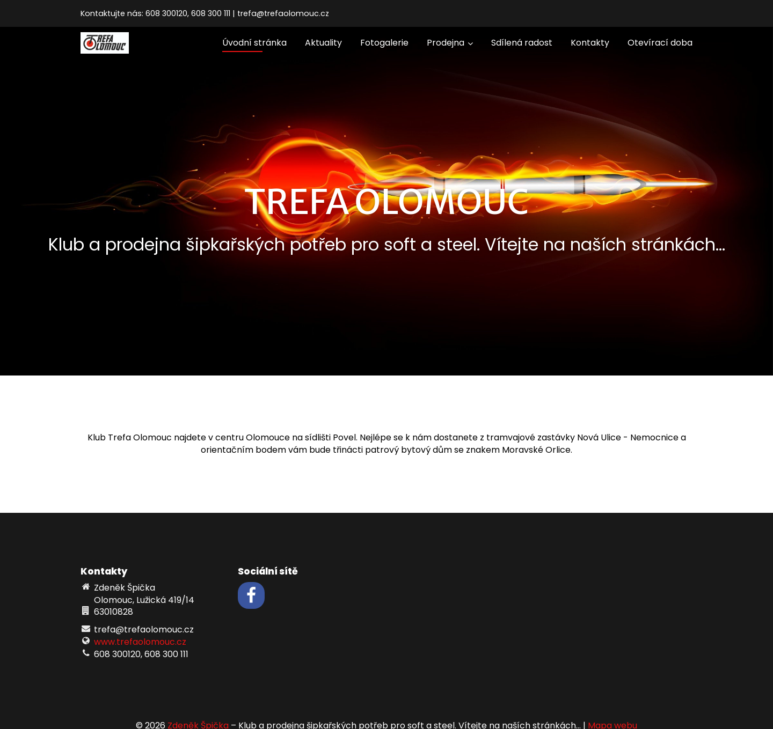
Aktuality (323, 42)
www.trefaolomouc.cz (140, 642)
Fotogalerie (384, 42)
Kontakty (590, 42)
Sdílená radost (521, 42)
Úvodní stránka (254, 42)
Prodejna (450, 42)
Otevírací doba (660, 42)
